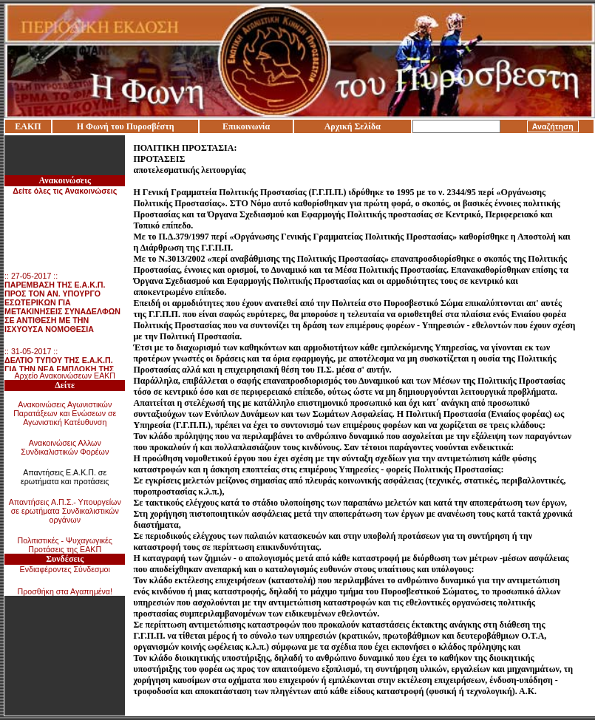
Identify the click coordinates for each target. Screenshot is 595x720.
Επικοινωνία (246, 126)
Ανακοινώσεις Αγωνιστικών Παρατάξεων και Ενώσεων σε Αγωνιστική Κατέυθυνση (64, 413)
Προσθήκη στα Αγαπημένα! (64, 591)
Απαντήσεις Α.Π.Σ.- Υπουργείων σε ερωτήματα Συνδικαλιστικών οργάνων (65, 510)
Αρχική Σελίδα (352, 126)
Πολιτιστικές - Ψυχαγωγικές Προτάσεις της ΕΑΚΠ (65, 545)
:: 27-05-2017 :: (62, 304)
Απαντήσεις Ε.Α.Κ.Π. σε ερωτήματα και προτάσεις (65, 477)
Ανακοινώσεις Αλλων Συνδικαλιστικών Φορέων (65, 447)
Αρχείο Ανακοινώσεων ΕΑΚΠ (64, 375)
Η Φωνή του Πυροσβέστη (125, 126)
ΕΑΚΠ (28, 126)
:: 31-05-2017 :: (60, 370)
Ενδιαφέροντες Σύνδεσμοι (65, 569)
